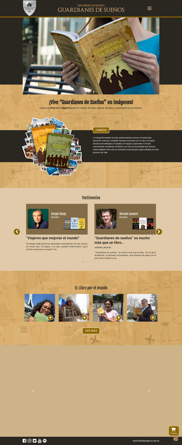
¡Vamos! (101, 130)
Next (159, 231)
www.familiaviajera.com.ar (146, 440)
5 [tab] (98, 261)
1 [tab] (83, 261)
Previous (16, 231)
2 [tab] (87, 261)
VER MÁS (91, 330)
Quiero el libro (47, 84)
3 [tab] (91, 261)
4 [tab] (94, 261)
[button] (33, 55)
